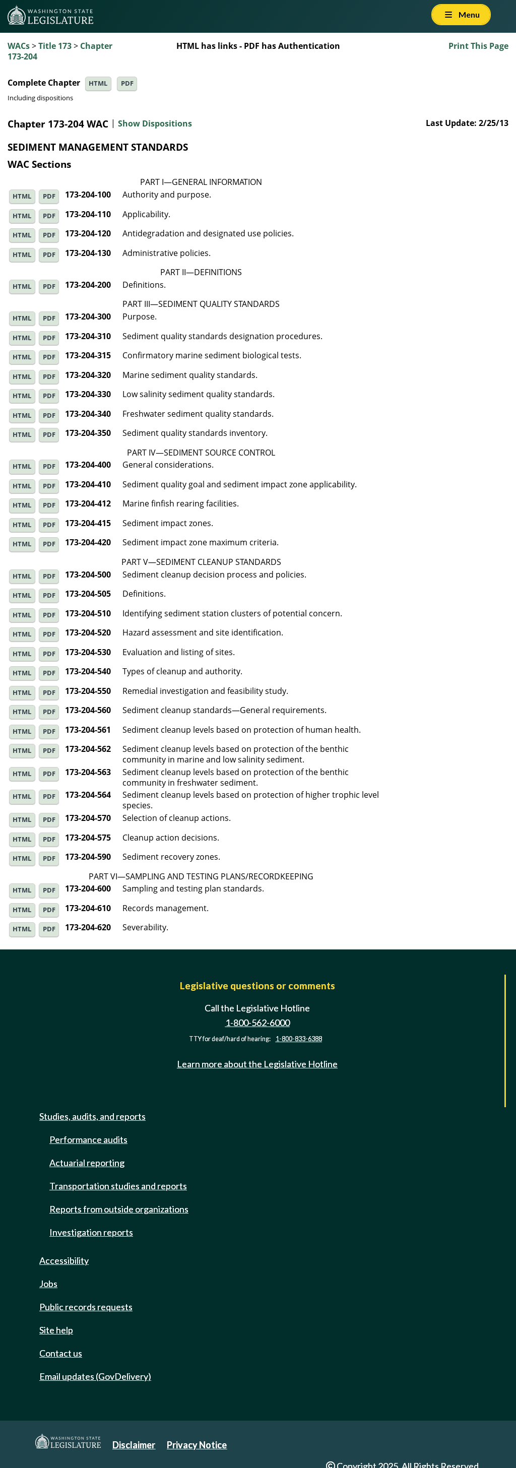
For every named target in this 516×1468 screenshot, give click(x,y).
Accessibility (64, 1260)
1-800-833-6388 (299, 1039)
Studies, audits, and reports (92, 1116)
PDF (127, 83)
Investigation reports (91, 1232)
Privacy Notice (197, 1444)
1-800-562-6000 (257, 1022)
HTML (98, 83)
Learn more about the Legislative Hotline (257, 1063)
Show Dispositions (155, 124)
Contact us (60, 1353)
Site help (56, 1329)
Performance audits (88, 1139)
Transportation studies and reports (118, 1185)
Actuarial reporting (86, 1162)
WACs (19, 45)
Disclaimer (133, 1444)
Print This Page (478, 45)
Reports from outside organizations (118, 1209)
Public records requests (86, 1306)
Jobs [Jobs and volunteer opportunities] (48, 1283)
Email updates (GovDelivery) (95, 1376)
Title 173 (55, 45)
